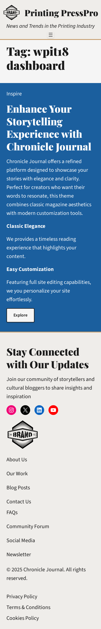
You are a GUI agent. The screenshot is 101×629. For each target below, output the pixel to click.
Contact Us (18, 502)
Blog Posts (18, 487)
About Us (16, 459)
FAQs (12, 512)
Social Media (20, 540)
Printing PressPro (61, 12)
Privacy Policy (21, 596)
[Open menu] (50, 35)
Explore (20, 315)
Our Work (17, 473)
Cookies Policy (22, 618)
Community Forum (27, 526)
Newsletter (18, 554)
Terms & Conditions (28, 607)
